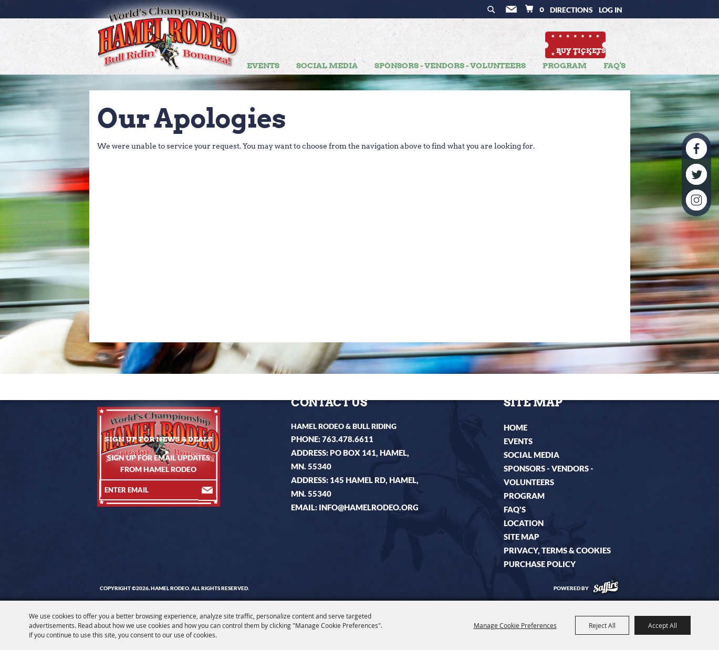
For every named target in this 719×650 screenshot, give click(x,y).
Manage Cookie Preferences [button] (515, 625)
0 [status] (541, 9)
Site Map (521, 536)
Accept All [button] (662, 625)
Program (565, 65)
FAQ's (614, 65)
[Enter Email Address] (149, 489)
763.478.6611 (347, 439)
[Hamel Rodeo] (165, 45)
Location (524, 523)
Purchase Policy (540, 564)
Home (515, 427)
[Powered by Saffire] (606, 588)
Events (263, 65)
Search (496, 10)
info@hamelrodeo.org (369, 507)
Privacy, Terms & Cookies (557, 550)
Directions (571, 9)
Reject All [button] (602, 625)
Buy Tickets (592, 39)
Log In (610, 9)
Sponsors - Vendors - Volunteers (450, 65)
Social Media (327, 65)
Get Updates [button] (514, 10)
